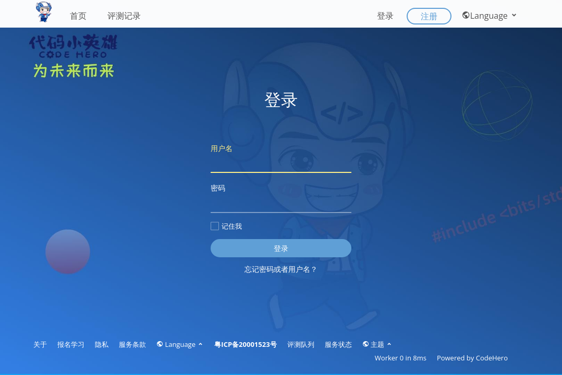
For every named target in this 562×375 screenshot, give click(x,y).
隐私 (101, 344)
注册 (429, 16)
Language (490, 15)
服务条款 (132, 344)
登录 (385, 15)
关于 (40, 344)
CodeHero (492, 357)
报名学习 (70, 344)
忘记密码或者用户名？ (281, 269)
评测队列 (300, 344)
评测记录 (124, 15)
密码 (281, 198)
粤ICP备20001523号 (245, 344)
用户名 (281, 158)
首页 (78, 15)
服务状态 (338, 344)
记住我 (226, 226)
